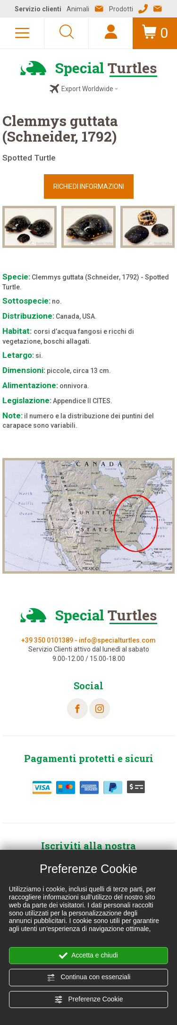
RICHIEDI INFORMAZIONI (88, 186)
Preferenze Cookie (88, 999)
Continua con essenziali (89, 977)
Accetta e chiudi (88, 955)
